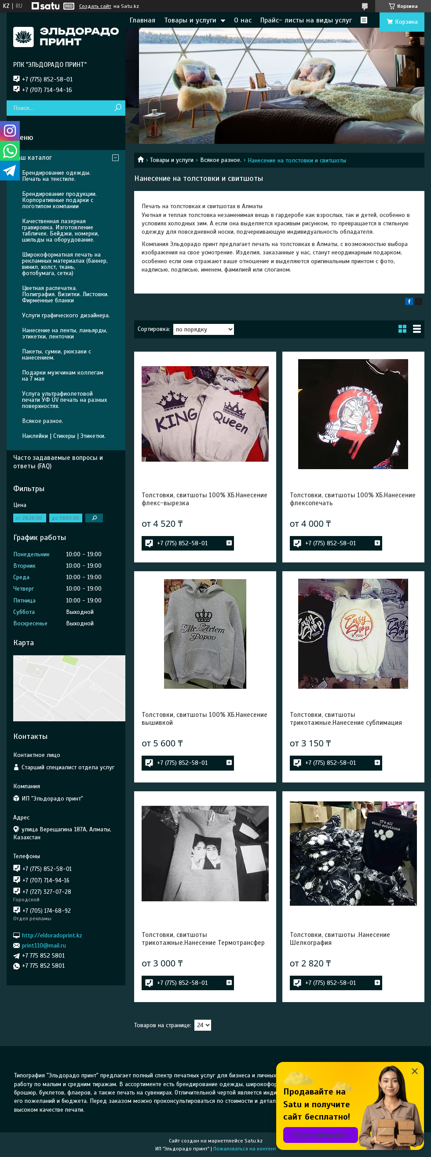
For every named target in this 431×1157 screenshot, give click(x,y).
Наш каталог (32, 158)
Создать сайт (95, 6)
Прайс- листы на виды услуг (306, 20)
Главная (142, 20)
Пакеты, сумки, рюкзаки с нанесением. (56, 354)
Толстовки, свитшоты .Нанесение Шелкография (340, 939)
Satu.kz (254, 1141)
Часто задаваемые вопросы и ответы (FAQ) (58, 462)
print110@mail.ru (44, 945)
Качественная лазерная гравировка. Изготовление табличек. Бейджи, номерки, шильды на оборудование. (60, 230)
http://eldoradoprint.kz (52, 935)
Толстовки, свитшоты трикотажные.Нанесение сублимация (346, 719)
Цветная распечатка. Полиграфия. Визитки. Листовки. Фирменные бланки (65, 294)
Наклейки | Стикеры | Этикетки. (64, 436)
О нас (243, 20)
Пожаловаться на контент (244, 1149)
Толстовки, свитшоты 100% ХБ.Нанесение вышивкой (204, 719)
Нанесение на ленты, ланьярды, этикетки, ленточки (64, 333)
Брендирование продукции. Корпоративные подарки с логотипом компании (59, 200)
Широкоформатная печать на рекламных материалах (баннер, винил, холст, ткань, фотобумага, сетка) (65, 264)
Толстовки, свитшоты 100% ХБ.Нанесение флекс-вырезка (204, 499)
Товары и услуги (190, 20)
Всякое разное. (220, 160)
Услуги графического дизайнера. (66, 315)
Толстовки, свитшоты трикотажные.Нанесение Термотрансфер (203, 939)
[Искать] (117, 108)
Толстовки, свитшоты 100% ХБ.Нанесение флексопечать (353, 499)
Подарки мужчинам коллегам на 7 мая (62, 375)
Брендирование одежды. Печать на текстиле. (56, 176)
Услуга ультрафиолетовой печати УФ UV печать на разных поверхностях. (64, 400)
